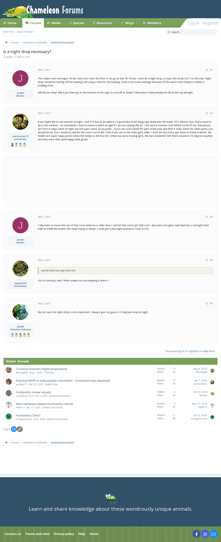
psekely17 (21, 384)
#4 (211, 260)
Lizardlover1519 (24, 395)
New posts (8, 31)
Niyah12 (20, 407)
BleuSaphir (21, 372)
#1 (211, 69)
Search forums (25, 31)
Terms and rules (37, 534)
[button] (19, 23)
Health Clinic (51, 384)
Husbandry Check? (28, 415)
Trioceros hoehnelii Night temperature (41, 369)
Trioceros (49, 372)
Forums (35, 23)
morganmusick (24, 419)
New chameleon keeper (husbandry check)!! (44, 404)
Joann (9, 56)
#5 (211, 303)
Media (56, 23)
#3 (211, 216)
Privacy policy (64, 534)
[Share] (206, 70)
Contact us (13, 534)
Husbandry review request (33, 392)
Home (12, 23)
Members (154, 23)
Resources (104, 23)
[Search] (191, 32)
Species (78, 23)
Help (81, 534)
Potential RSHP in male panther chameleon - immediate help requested (63, 380)
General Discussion (59, 395)
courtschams (200, 383)
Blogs (129, 23)
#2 (211, 113)
